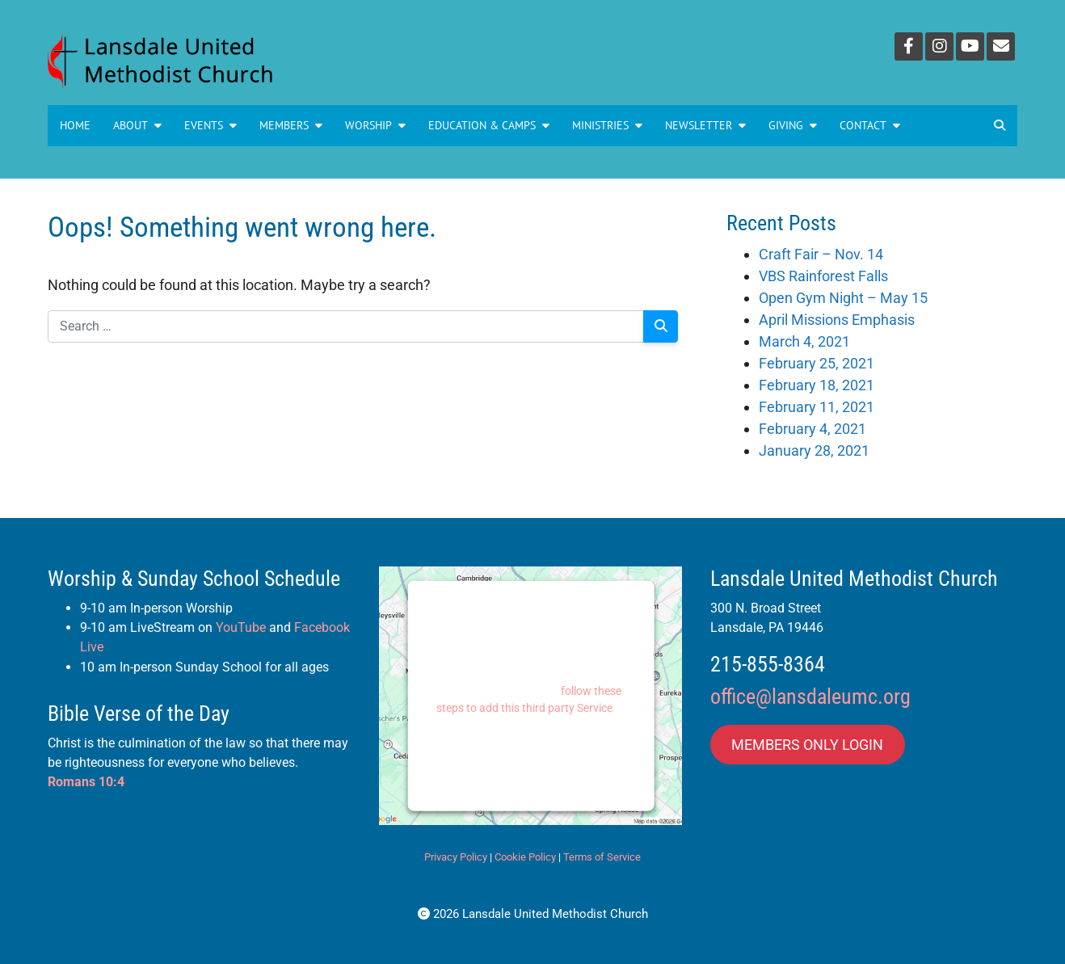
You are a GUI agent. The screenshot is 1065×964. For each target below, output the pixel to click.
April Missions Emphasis (837, 319)
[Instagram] (939, 46)
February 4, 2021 (812, 428)
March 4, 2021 (804, 341)
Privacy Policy (455, 857)
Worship (375, 125)
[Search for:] (346, 326)
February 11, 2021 (816, 406)
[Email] (1001, 46)
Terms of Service (602, 857)
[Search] (660, 326)
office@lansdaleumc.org (810, 696)
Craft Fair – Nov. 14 (821, 254)
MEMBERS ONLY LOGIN (807, 744)
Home (75, 125)
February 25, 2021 (816, 363)
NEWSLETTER (705, 125)
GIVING (792, 125)
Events (210, 125)
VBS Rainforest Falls (823, 275)
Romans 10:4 (86, 781)
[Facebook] (909, 46)
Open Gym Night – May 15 (843, 297)
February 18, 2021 (816, 385)
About (137, 125)
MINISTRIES (607, 125)
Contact (870, 125)
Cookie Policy (525, 857)
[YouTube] (970, 46)
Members (290, 125)
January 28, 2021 (814, 450)
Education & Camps (488, 125)
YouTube (241, 627)
